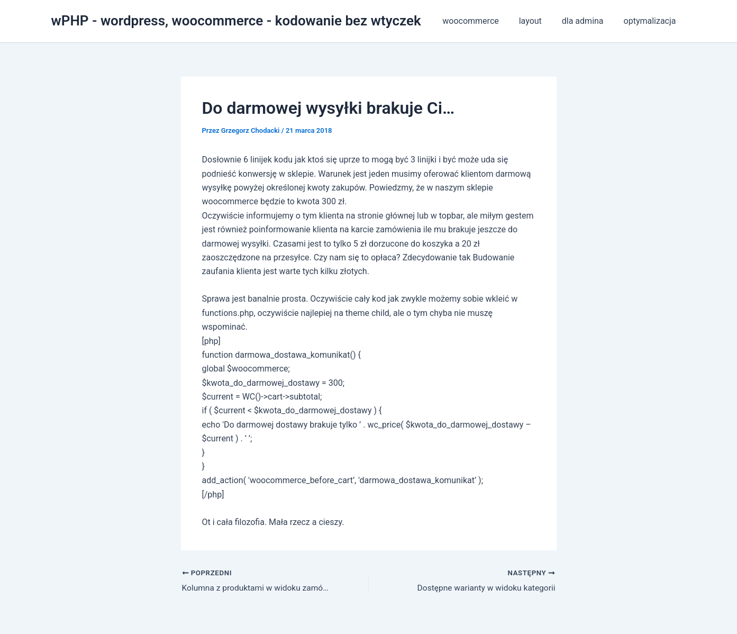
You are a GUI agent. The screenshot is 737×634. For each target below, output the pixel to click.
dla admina (587, 21)
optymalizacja (651, 21)
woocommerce (481, 21)
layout (538, 21)
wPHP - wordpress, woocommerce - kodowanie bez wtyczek (236, 21)
